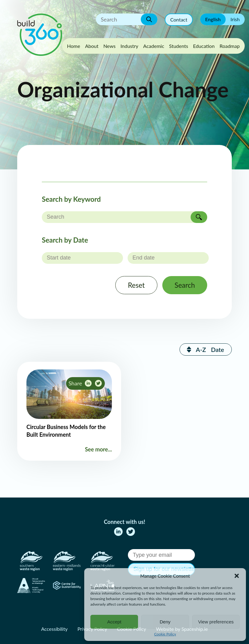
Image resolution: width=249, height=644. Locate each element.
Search (185, 285)
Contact (178, 19)
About (92, 46)
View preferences (216, 621)
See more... (98, 449)
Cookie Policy (165, 634)
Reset (136, 285)
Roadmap (229, 46)
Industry (129, 46)
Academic (153, 46)
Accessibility (54, 629)
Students (178, 46)
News (109, 46)
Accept (114, 621)
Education (204, 46)
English (213, 19)
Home (73, 46)
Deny (165, 621)
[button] (237, 576)
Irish (235, 19)
